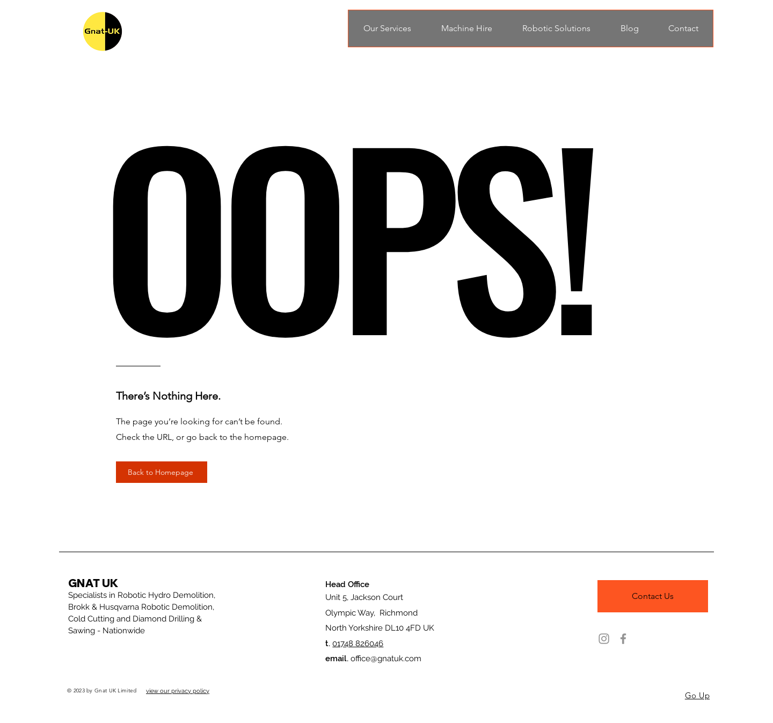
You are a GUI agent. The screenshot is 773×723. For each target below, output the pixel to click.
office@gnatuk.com (386, 658)
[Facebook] (623, 639)
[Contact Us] (652, 596)
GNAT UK (93, 583)
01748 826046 (357, 643)
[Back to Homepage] (161, 472)
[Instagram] (604, 639)
